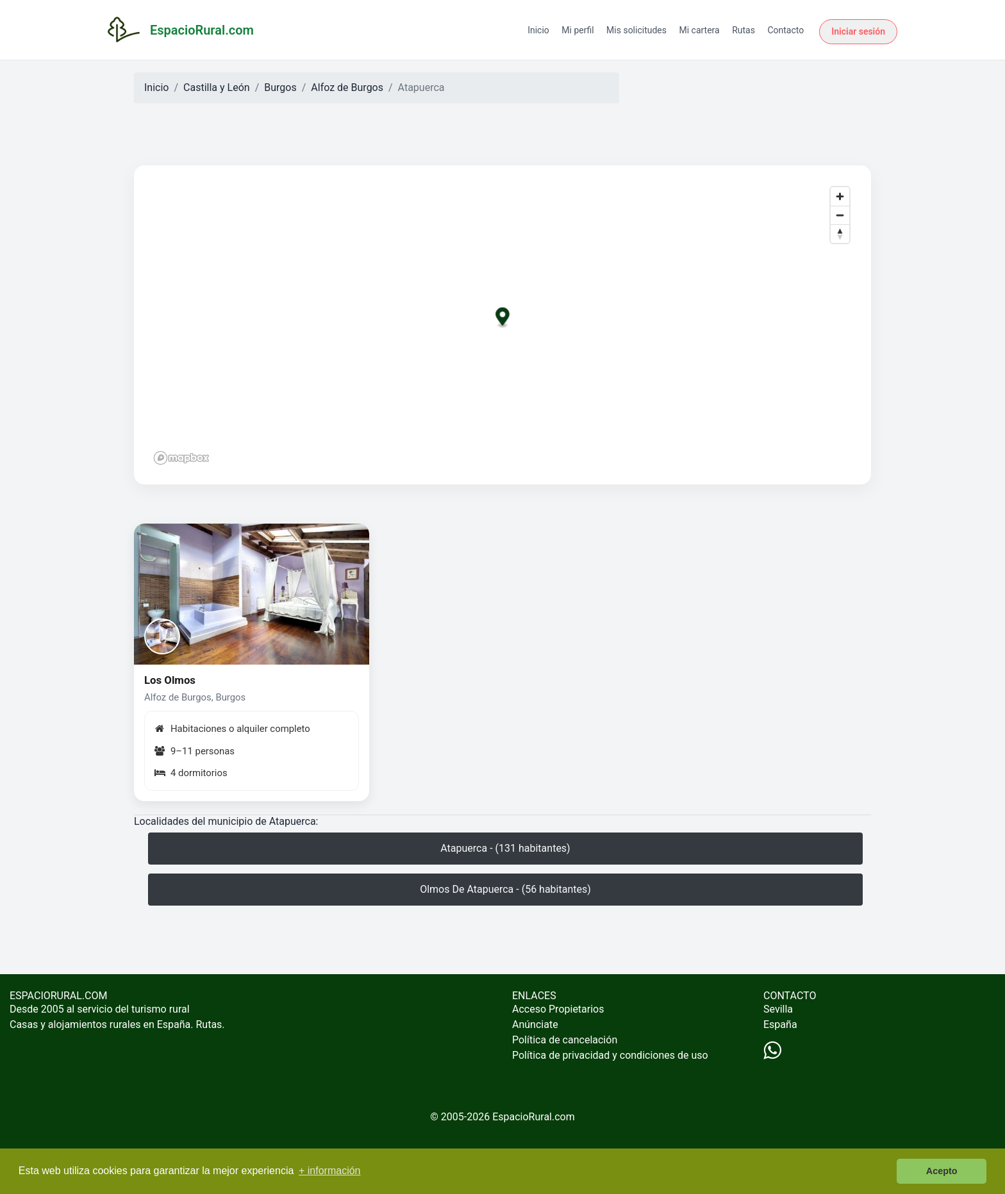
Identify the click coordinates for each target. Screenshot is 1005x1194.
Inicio (538, 30)
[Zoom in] (840, 196)
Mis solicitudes (636, 30)
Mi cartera (699, 30)
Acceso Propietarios (558, 1009)
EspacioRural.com (533, 1117)
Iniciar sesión (858, 31)
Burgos (280, 87)
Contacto (785, 30)
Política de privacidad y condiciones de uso (610, 1055)
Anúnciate (535, 1024)
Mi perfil (577, 30)
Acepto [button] (942, 1171)
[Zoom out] (840, 215)
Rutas (743, 30)
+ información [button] (330, 1170)
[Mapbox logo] (181, 458)
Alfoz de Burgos (347, 87)
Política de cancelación (564, 1040)
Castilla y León (216, 87)
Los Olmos (169, 680)
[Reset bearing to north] (840, 233)
